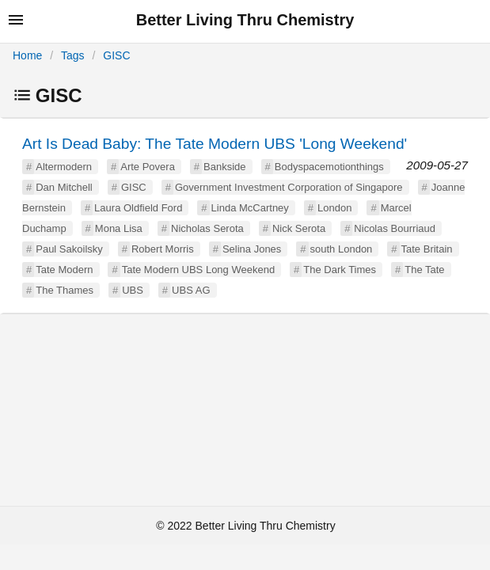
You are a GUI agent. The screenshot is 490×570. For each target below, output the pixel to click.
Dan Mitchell (64, 187)
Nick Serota (298, 228)
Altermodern (64, 167)
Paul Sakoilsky (69, 249)
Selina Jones (251, 249)
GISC (116, 55)
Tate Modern (64, 270)
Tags (73, 55)
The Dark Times (339, 270)
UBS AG (191, 290)
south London (341, 249)
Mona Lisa (118, 228)
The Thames (64, 290)
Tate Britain (427, 249)
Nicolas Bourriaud (394, 228)
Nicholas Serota (207, 228)
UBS (132, 290)
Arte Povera (147, 167)
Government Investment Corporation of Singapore (289, 187)
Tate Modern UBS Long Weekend (198, 270)
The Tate (424, 270)
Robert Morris (162, 249)
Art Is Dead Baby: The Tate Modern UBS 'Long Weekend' (214, 143)
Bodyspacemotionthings (329, 167)
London (334, 208)
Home (27, 55)
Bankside (224, 167)
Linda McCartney (250, 208)
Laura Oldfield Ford (138, 208)
